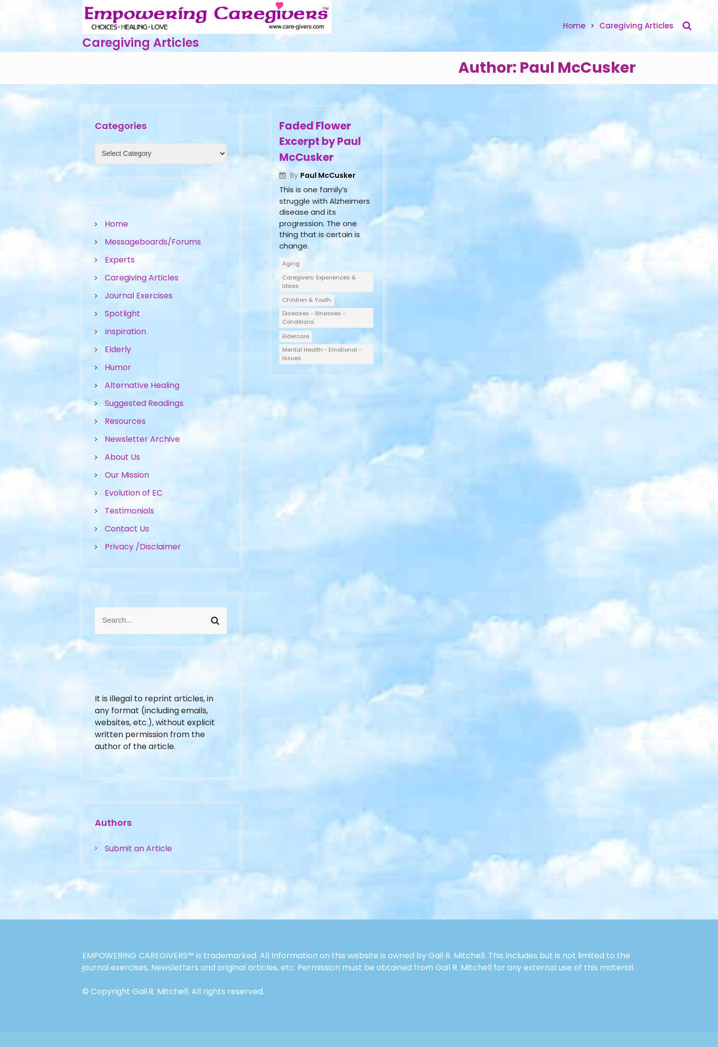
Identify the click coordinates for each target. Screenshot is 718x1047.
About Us (122, 457)
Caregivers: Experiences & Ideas (319, 281)
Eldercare (295, 336)
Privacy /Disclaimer (143, 546)
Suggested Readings (144, 403)
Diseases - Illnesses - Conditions (314, 317)
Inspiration (125, 331)
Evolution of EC (134, 493)
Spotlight (122, 313)
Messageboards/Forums (153, 242)
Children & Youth (306, 300)
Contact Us (127, 528)
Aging (291, 263)
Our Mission (127, 475)
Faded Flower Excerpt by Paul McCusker (320, 141)
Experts (120, 259)
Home (574, 25)
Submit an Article (138, 848)
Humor (118, 367)
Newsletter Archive (142, 439)
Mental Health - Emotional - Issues (321, 354)
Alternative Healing (142, 385)
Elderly (118, 349)
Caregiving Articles (140, 42)
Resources (125, 421)
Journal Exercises (139, 295)
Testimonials (129, 511)
